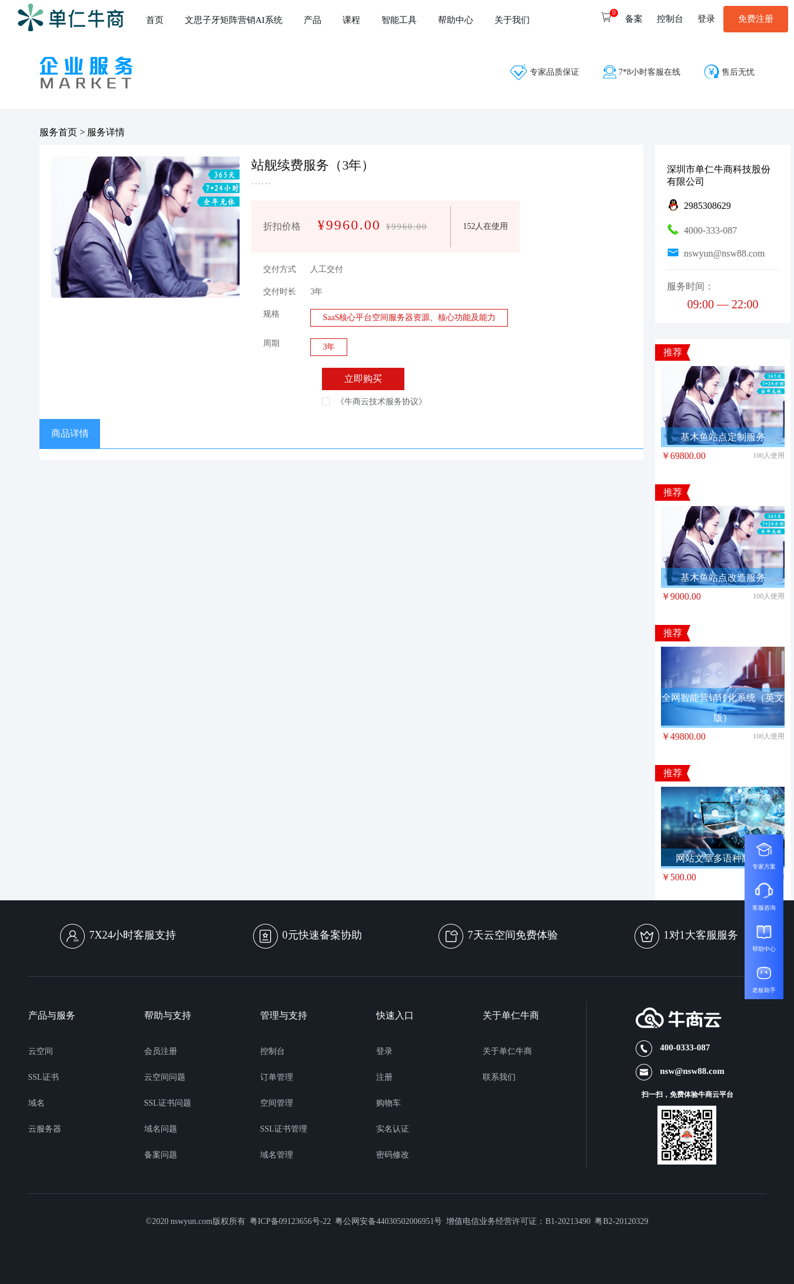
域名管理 (276, 1154)
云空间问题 (164, 1077)
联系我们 (499, 1077)
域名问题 (160, 1129)
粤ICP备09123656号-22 (292, 1221)
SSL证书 (43, 1077)
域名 (36, 1103)
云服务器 (44, 1129)
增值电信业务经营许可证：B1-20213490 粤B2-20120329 (547, 1221)
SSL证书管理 (283, 1129)
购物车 (388, 1103)
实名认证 (392, 1129)
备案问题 (160, 1154)
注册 (384, 1077)
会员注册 (160, 1051)
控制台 (272, 1051)
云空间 (40, 1051)
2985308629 (707, 206)
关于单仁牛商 (507, 1051)
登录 (384, 1051)
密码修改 (392, 1154)
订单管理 (276, 1077)
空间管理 (276, 1103)
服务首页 (58, 132)
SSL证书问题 (167, 1103)
